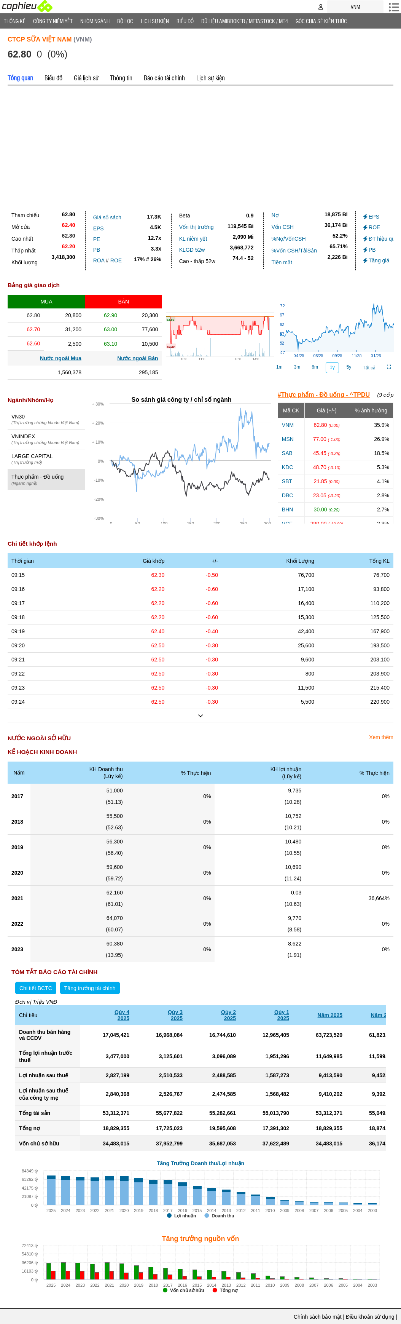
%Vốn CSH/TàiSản (294, 251)
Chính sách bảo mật (318, 1317)
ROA (99, 260)
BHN (287, 509)
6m (315, 367)
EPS (98, 228)
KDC (287, 467)
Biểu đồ (185, 21)
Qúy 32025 (175, 1015)
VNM (288, 425)
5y (349, 367)
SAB (287, 453)
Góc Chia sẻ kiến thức (321, 21)
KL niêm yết (193, 239)
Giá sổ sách (107, 217)
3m (297, 367)
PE (96, 239)
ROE (116, 260)
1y (332, 367)
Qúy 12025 (281, 1015)
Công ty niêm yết (53, 21)
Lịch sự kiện (210, 77)
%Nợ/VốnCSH (288, 239)
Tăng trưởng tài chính (90, 988)
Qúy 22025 (228, 1015)
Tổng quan (20, 77)
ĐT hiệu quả (380, 239)
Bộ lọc (125, 21)
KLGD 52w (192, 250)
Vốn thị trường (196, 227)
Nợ (274, 215)
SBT (287, 481)
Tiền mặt (281, 262)
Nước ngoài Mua (60, 358)
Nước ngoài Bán (137, 358)
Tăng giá (376, 260)
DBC (287, 495)
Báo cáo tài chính (164, 77)
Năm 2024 (383, 1015)
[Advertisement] (200, 146)
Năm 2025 (330, 1015)
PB (96, 250)
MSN (288, 439)
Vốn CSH (282, 227)
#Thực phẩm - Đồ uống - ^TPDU (324, 394)
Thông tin (121, 77)
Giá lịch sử (86, 77)
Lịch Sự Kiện (155, 21)
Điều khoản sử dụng (370, 1317)
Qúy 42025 (122, 1015)
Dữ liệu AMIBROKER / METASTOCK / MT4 (244, 21)
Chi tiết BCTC (35, 988)
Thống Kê (14, 21)
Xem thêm (381, 737)
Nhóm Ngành (95, 21)
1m (279, 367)
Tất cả (369, 368)
